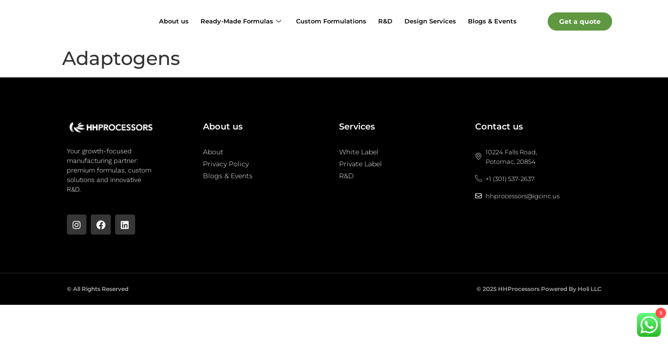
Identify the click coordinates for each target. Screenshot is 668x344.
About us (174, 21)
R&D (385, 21)
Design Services (430, 21)
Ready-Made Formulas (241, 21)
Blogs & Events (492, 21)
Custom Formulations (331, 21)
